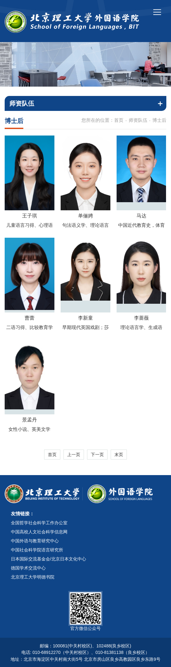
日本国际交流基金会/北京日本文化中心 (48, 558)
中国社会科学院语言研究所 (37, 549)
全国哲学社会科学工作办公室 (39, 522)
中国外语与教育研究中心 (35, 540)
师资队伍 (138, 120)
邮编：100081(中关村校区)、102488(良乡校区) (85, 645)
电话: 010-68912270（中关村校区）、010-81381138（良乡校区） (85, 652)
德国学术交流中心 (28, 567)
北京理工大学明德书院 (32, 576)
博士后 (159, 120)
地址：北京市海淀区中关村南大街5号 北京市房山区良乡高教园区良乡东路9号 (85, 659)
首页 (118, 120)
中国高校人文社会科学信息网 (39, 531)
